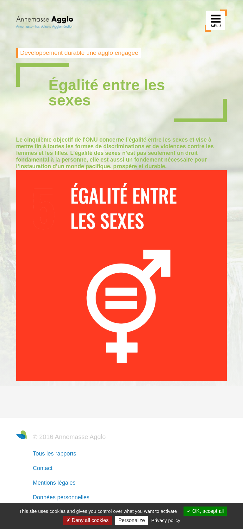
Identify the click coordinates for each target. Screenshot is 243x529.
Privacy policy (165, 520)
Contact (43, 468)
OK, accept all (205, 511)
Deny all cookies (87, 520)
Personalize (131, 520)
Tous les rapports (54, 453)
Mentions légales (54, 483)
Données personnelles (61, 497)
